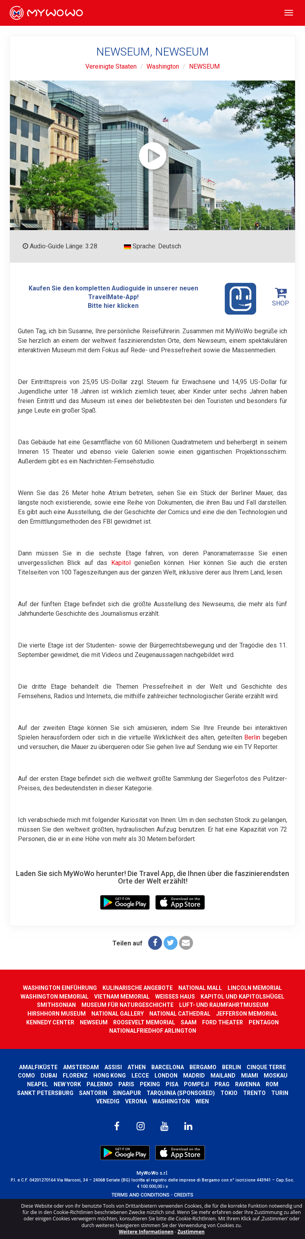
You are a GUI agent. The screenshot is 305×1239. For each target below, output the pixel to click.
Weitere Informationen (146, 1231)
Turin (279, 1093)
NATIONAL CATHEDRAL (179, 1013)
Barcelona (167, 1067)
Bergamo (202, 1067)
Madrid (194, 1075)
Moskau (276, 1075)
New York (67, 1084)
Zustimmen (191, 1231)
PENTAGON (264, 1022)
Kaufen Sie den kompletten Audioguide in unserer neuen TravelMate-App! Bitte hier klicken (143, 299)
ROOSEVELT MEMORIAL (144, 1022)
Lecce (140, 1075)
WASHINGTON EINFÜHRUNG (60, 988)
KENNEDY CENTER (50, 1022)
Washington (163, 66)
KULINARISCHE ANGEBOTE (137, 988)
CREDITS (183, 1195)
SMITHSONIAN (56, 1005)
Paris (126, 1084)
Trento (254, 1093)
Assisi (113, 1067)
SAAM (189, 1022)
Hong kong (109, 1075)
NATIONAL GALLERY (117, 1013)
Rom (272, 1084)
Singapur (127, 1093)
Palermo (100, 1084)
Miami (249, 1075)
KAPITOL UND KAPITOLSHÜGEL (242, 996)
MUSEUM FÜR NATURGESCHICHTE (127, 1005)
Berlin (252, 737)
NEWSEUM (204, 66)
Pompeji (196, 1084)
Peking (150, 1084)
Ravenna (247, 1084)
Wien (202, 1101)
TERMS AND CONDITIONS (141, 1195)
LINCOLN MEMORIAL (255, 988)
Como (26, 1075)
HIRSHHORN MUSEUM (56, 1013)
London (166, 1075)
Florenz (75, 1075)
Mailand (223, 1075)
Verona (136, 1101)
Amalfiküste (38, 1067)
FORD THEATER (222, 1022)
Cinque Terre (266, 1067)
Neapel (37, 1084)
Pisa (172, 1084)
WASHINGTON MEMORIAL (55, 996)
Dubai (49, 1075)
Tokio (228, 1093)
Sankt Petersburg (45, 1093)
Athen (136, 1067)
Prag (222, 1084)
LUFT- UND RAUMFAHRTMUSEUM (223, 1005)
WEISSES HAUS (175, 996)
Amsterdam (81, 1067)
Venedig (108, 1101)
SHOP (280, 296)
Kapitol (121, 563)
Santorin (93, 1093)
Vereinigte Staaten (111, 66)
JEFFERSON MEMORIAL (247, 1013)
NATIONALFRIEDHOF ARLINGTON (152, 1031)
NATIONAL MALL (200, 988)
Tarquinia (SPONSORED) (181, 1093)
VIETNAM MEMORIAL (122, 996)
